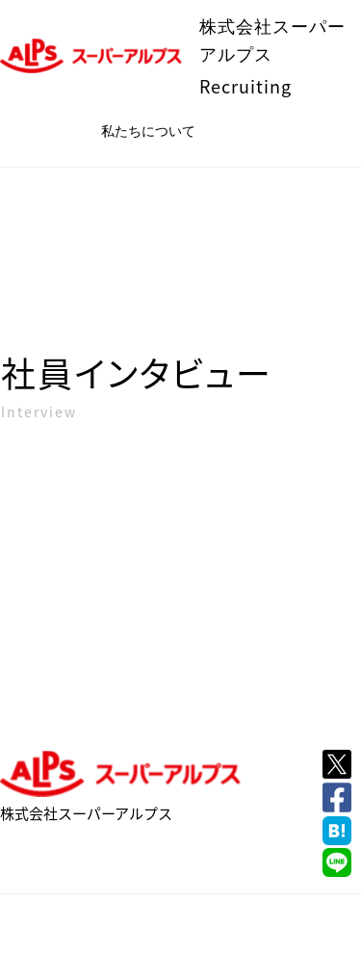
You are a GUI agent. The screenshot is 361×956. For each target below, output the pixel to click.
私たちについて (148, 131)
